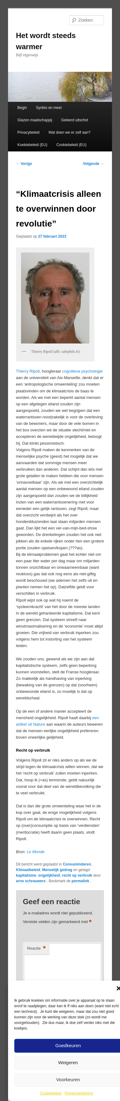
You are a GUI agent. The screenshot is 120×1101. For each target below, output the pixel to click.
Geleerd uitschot (74, 120)
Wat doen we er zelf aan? (70, 132)
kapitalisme (26, 875)
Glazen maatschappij (34, 120)
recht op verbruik (77, 875)
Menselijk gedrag (57, 870)
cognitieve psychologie (82, 371)
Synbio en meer (49, 108)
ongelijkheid (49, 875)
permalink (81, 881)
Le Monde (36, 851)
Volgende (93, 164)
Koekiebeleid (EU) (32, 145)
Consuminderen (77, 864)
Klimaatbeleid (28, 870)
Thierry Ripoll (28, 371)
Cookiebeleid (51, 1093)
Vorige (24, 164)
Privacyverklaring (79, 1093)
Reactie (36, 948)
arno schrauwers (31, 881)
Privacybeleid (28, 132)
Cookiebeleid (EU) (71, 145)
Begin (22, 108)
